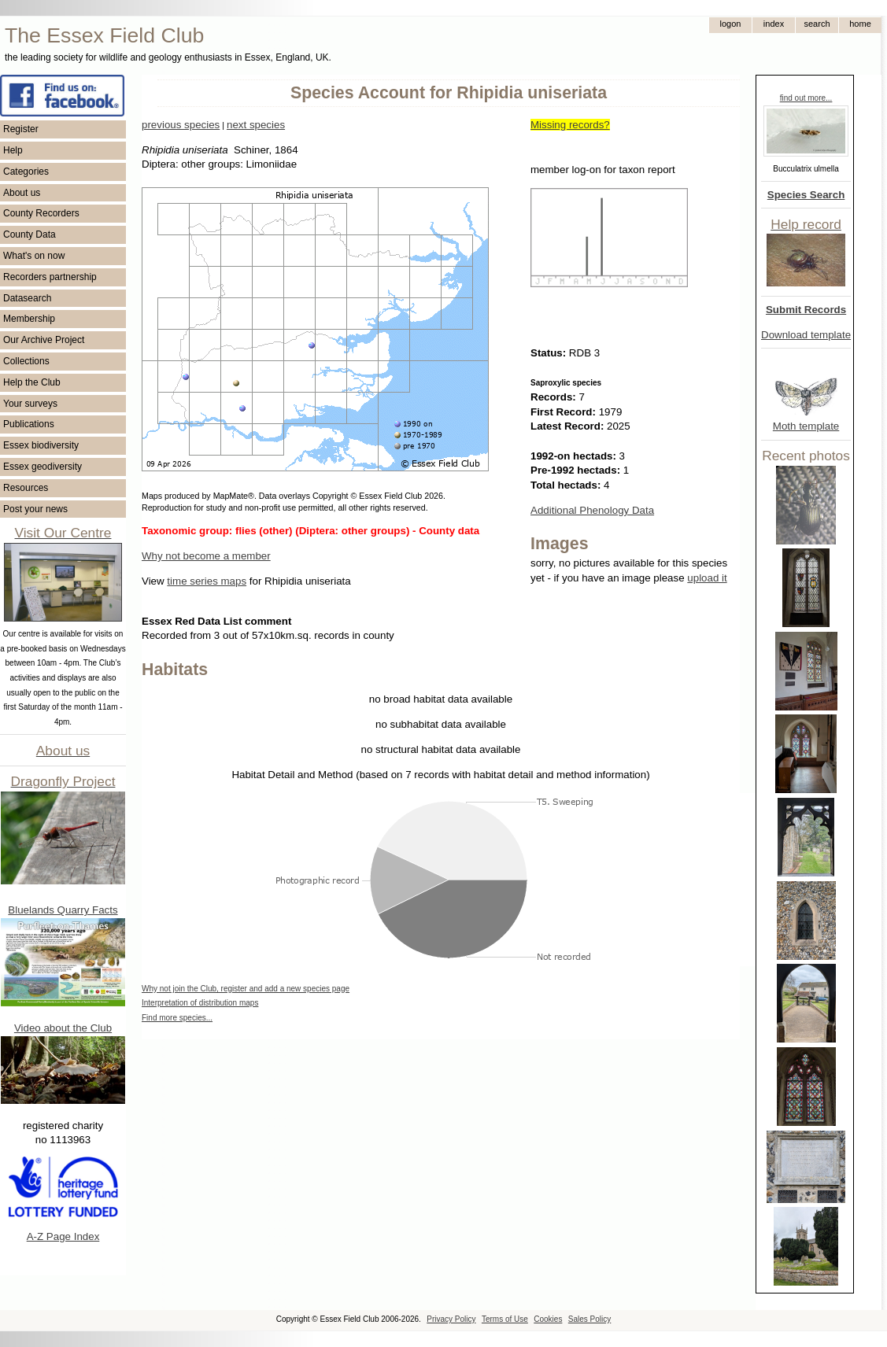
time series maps (206, 581)
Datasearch (27, 298)
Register (21, 129)
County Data (29, 234)
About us (21, 192)
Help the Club (32, 382)
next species (256, 125)
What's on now (34, 255)
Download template (806, 335)
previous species (181, 125)
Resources (25, 487)
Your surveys (30, 403)
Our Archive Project (43, 339)
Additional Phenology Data (592, 510)
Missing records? (570, 125)
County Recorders (41, 213)
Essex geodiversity (42, 466)
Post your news (35, 509)
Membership (29, 318)
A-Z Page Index (63, 1236)
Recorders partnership (50, 276)
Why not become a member (206, 556)
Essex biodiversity (41, 445)
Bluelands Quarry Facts (62, 910)
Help (13, 150)
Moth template (806, 426)
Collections (26, 361)
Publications (28, 424)
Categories (26, 171)
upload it (706, 578)
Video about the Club (63, 1028)
